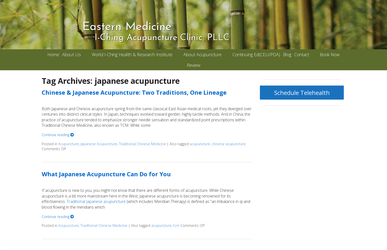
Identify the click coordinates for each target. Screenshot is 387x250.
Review (193, 65)
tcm (176, 225)
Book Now (330, 54)
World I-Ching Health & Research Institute (132, 54)
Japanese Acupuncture (98, 144)
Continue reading (58, 134)
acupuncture (200, 144)
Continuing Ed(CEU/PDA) (256, 54)
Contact (301, 54)
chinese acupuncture (229, 144)
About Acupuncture (202, 54)
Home (53, 54)
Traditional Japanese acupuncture (96, 201)
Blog (287, 54)
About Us (71, 54)
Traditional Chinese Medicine (142, 144)
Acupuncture (68, 144)
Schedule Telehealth (302, 93)
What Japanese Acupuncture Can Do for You (106, 174)
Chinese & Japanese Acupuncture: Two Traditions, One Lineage (134, 92)
